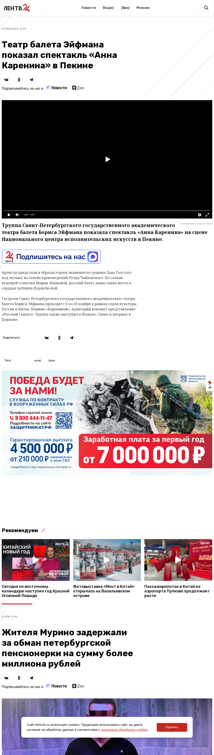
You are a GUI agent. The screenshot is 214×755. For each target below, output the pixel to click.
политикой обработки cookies (124, 729)
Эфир (125, 8)
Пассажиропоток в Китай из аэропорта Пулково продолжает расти (177, 591)
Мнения (143, 8)
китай (37, 360)
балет (51, 360)
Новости (88, 8)
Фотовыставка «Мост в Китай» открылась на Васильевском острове (104, 591)
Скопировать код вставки (196, 223)
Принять (171, 727)
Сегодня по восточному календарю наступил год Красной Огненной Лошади (35, 591)
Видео (108, 8)
